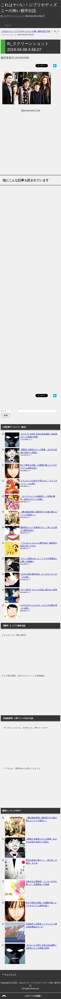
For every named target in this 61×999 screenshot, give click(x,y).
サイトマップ (10, 974)
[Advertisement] (30, 143)
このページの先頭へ (33, 996)
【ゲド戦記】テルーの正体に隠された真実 (38, 590)
